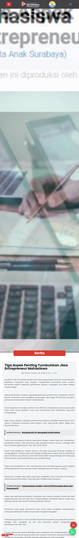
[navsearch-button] (70, 4)
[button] (73, 525)
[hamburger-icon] (8, 4)
